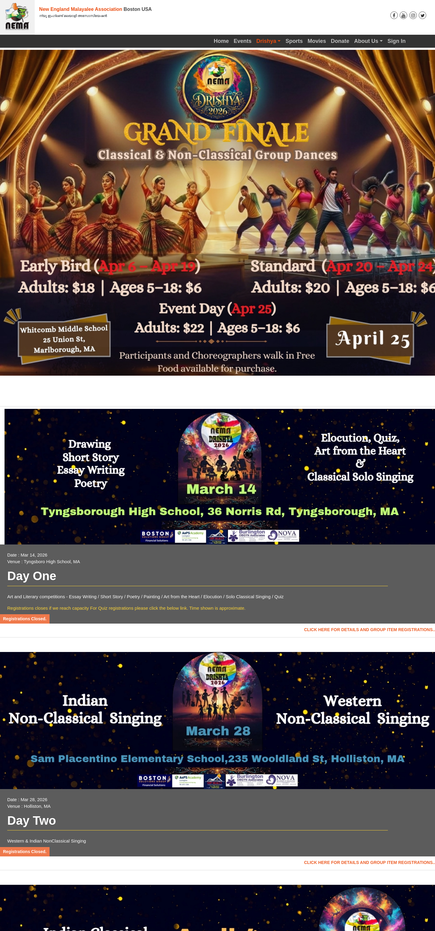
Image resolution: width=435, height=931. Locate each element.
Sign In (397, 41)
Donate (340, 41)
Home (221, 41)
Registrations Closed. (25, 618)
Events (243, 41)
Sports (294, 41)
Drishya (266, 41)
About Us (366, 41)
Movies (317, 41)
